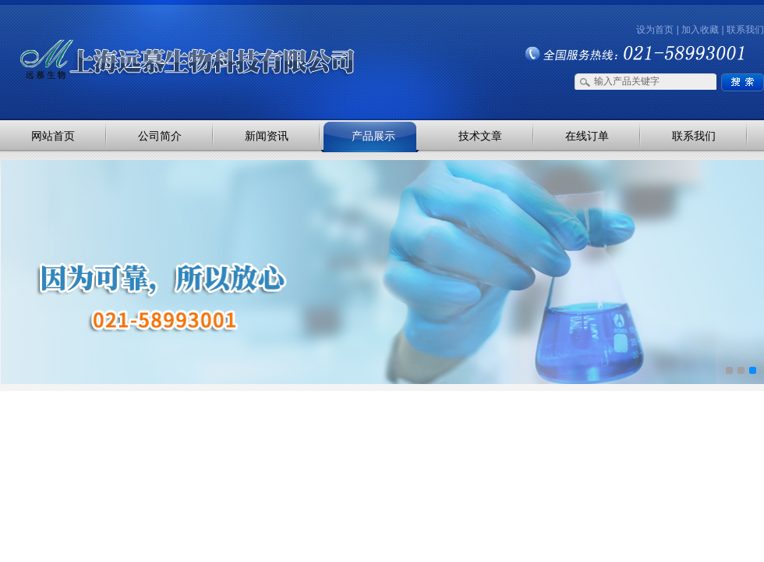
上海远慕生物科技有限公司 (163, 33)
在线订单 (587, 136)
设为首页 (655, 29)
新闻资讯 (266, 136)
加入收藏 (700, 29)
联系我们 (745, 29)
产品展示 (373, 136)
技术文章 (480, 136)
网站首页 (53, 136)
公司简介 (160, 136)
